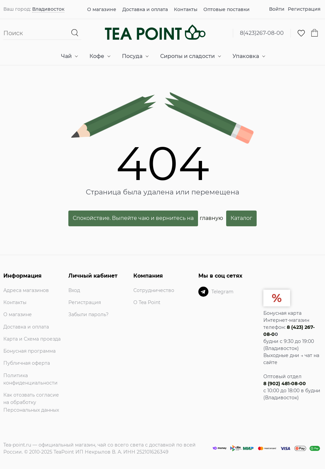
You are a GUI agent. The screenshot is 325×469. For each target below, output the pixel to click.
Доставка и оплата (145, 9)
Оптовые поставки (226, 9)
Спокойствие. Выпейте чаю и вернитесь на (133, 218)
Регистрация (304, 9)
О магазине (101, 9)
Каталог (241, 218)
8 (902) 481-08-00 (284, 383)
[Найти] (75, 33)
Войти (276, 9)
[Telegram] (203, 292)
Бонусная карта (282, 313)
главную (211, 218)
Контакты (185, 9)
